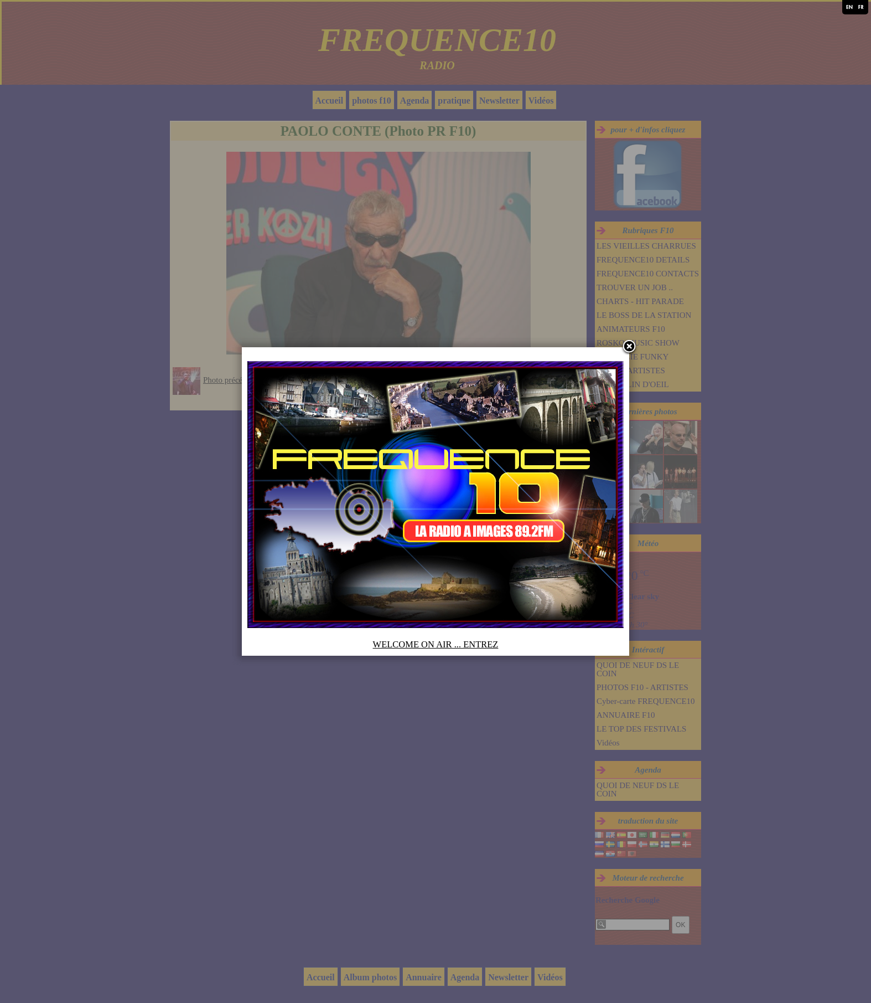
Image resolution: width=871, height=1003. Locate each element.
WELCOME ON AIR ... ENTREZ (436, 644)
